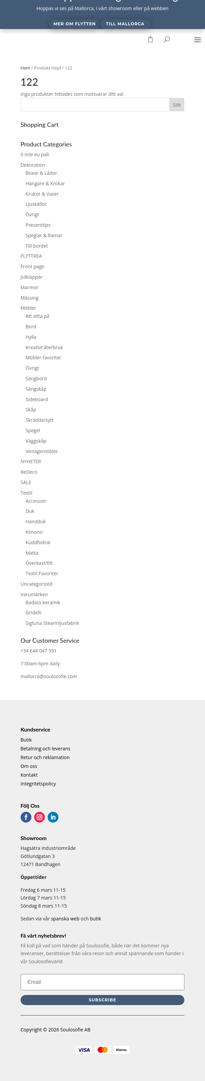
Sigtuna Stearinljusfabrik (52, 623)
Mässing (30, 298)
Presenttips (38, 225)
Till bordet (37, 246)
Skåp (31, 409)
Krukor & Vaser (42, 194)
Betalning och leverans (46, 748)
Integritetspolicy (38, 783)
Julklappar (32, 277)
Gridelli (33, 612)
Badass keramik (43, 602)
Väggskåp (36, 441)
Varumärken (34, 594)
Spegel (33, 430)
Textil (26, 493)
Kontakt (29, 775)
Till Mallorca (125, 23)
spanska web (65, 918)
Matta (32, 553)
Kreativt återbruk (44, 347)
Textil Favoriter (42, 573)
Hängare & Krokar (45, 183)
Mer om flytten (74, 23)
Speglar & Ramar (44, 235)
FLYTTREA (31, 256)
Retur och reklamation (45, 757)
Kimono (34, 532)
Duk (30, 511)
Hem (25, 68)
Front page (32, 266)
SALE (26, 482)
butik (95, 918)
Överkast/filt (39, 563)
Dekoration (33, 165)
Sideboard (37, 399)
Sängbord (36, 378)
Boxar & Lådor (41, 173)
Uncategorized (36, 584)
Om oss (29, 766)
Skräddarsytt (40, 420)
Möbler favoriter (43, 357)
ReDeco (29, 472)
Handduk (36, 521)
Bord (31, 326)
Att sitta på (37, 316)
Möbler (28, 308)
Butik (26, 740)
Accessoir (36, 501)
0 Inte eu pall (35, 154)
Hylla (31, 337)
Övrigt (32, 214)
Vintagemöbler (42, 451)
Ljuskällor (36, 204)
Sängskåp (36, 389)
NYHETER (31, 461)
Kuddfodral (38, 542)
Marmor (30, 287)
